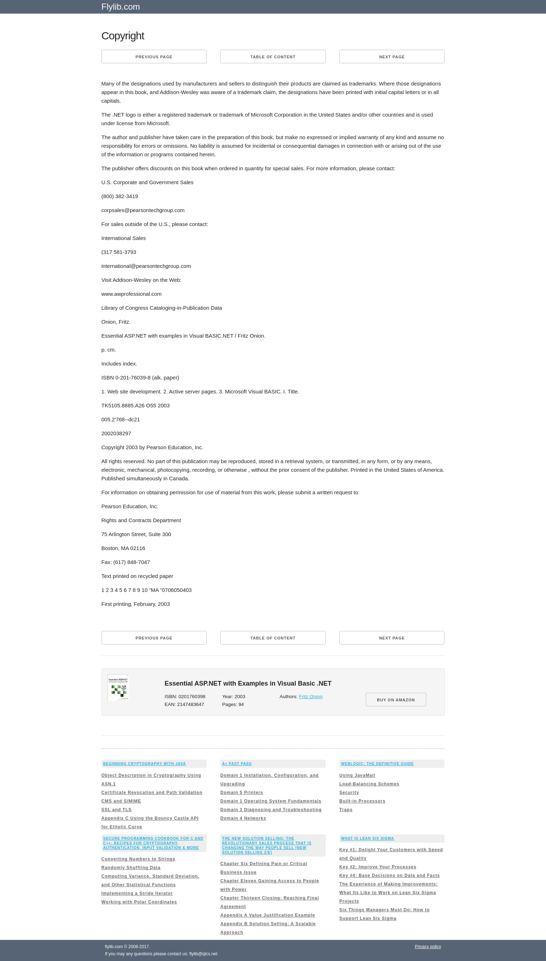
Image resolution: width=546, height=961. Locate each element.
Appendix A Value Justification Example (267, 915)
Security (349, 792)
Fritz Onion (311, 696)
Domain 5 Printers (241, 792)
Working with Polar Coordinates (139, 901)
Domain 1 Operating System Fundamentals (270, 801)
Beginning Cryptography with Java (144, 764)
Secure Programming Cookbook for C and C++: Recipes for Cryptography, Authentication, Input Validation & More (153, 843)
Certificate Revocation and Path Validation (152, 792)
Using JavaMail (357, 775)
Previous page (154, 57)
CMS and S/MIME (121, 801)
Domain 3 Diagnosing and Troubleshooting (271, 809)
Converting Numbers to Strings (139, 859)
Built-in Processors (362, 801)
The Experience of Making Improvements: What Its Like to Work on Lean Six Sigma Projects (388, 893)
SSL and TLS (117, 809)
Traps (346, 809)
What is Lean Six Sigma (367, 838)
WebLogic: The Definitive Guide (377, 764)
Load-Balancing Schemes (369, 783)
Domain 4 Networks (243, 818)
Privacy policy (428, 946)
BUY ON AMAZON (396, 700)
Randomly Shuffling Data (131, 867)
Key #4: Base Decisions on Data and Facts (389, 875)
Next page (392, 57)
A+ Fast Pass (237, 764)
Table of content (272, 57)
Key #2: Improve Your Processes (378, 866)
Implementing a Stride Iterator (137, 893)
